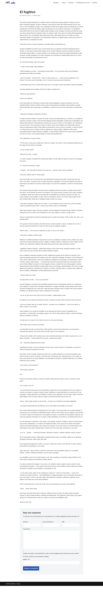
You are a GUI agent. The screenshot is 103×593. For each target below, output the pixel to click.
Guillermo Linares (26, 15)
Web (63, 529)
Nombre (25, 529)
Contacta (94, 2)
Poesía (64, 2)
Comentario (26, 536)
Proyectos (71, 2)
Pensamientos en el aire (83, 2)
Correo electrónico (48, 529)
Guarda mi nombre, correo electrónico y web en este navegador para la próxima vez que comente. (51, 560)
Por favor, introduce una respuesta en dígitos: (36, 563)
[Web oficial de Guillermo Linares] (10, 2)
